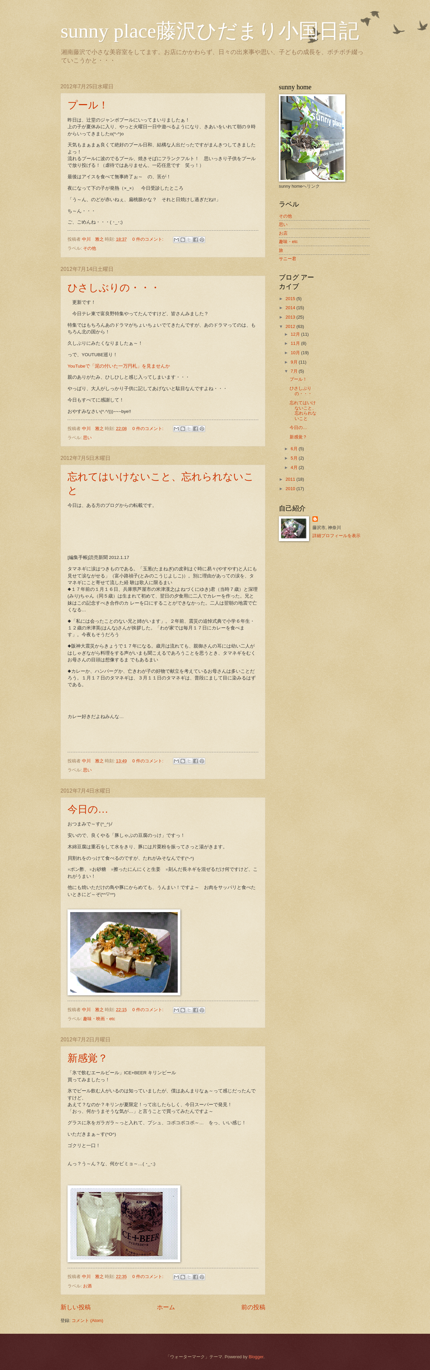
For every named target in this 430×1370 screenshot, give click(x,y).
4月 (295, 467)
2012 (291, 326)
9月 (295, 362)
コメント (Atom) (87, 1320)
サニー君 (287, 258)
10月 (296, 352)
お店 (283, 233)
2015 (291, 298)
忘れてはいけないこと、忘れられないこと (303, 410)
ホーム (166, 1307)
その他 (89, 248)
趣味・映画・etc (99, 1018)
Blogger (256, 1356)
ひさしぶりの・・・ (114, 287)
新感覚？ (88, 1058)
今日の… (88, 809)
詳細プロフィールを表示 (336, 535)
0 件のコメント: (148, 239)
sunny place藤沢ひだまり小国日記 (209, 31)
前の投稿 (253, 1307)
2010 (291, 488)
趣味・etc (288, 241)
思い (87, 437)
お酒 (87, 1285)
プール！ (88, 104)
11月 (296, 343)
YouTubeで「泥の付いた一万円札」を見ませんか (119, 366)
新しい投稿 (75, 1307)
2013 (291, 317)
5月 (295, 458)
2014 (291, 307)
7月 (295, 371)
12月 (296, 334)
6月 (295, 448)
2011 (291, 479)
